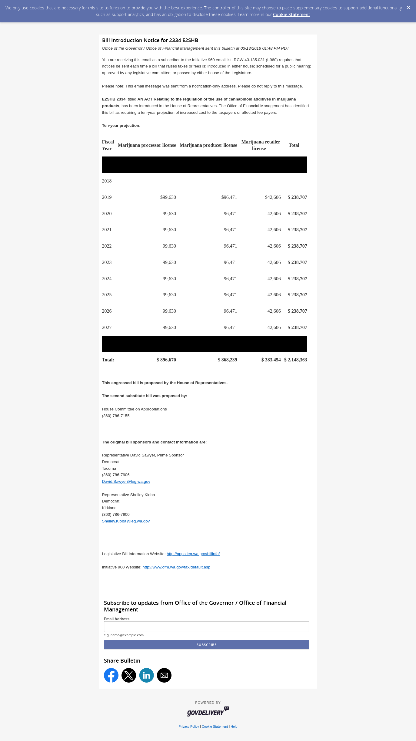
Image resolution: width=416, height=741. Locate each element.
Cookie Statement (291, 14)
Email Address (117, 619)
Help (234, 726)
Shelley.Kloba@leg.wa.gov (126, 521)
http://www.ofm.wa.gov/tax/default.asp (176, 567)
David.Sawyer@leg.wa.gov (126, 481)
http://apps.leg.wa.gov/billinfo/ (193, 554)
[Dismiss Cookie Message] (408, 6)
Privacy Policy (188, 726)
